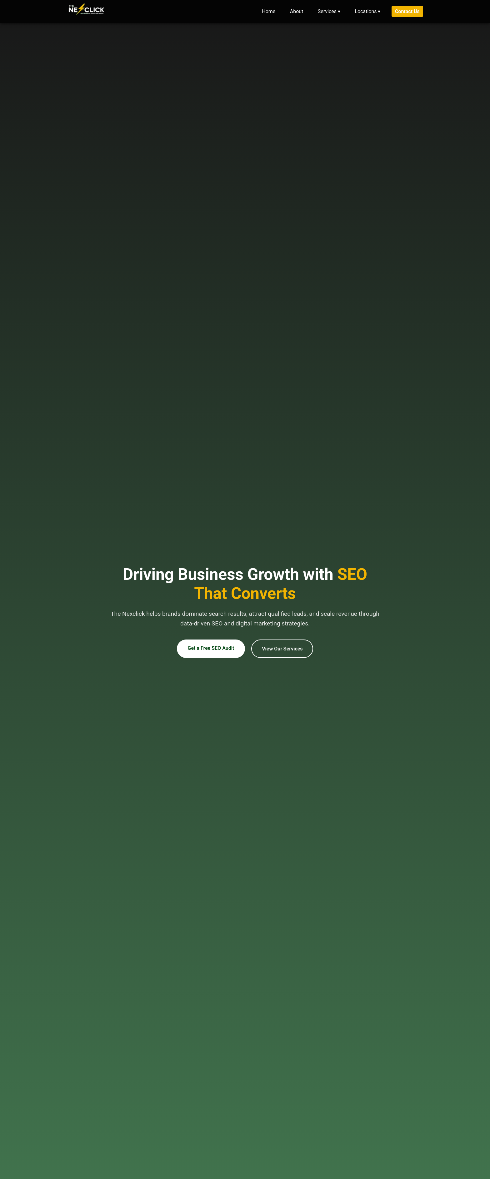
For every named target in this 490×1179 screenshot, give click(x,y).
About (296, 11)
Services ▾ (329, 11)
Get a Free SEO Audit (211, 653)
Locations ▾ (367, 11)
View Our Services (282, 653)
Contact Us (407, 11)
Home (268, 11)
